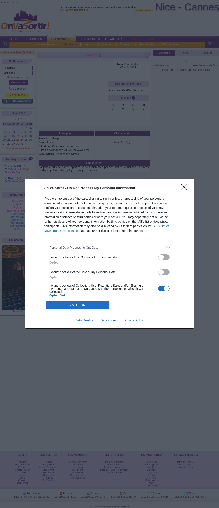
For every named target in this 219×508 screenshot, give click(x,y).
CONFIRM (78, 304)
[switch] (164, 257)
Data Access (109, 320)
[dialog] (109, 254)
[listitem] (109, 247)
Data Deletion (84, 320)
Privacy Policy (134, 320)
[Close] (185, 188)
